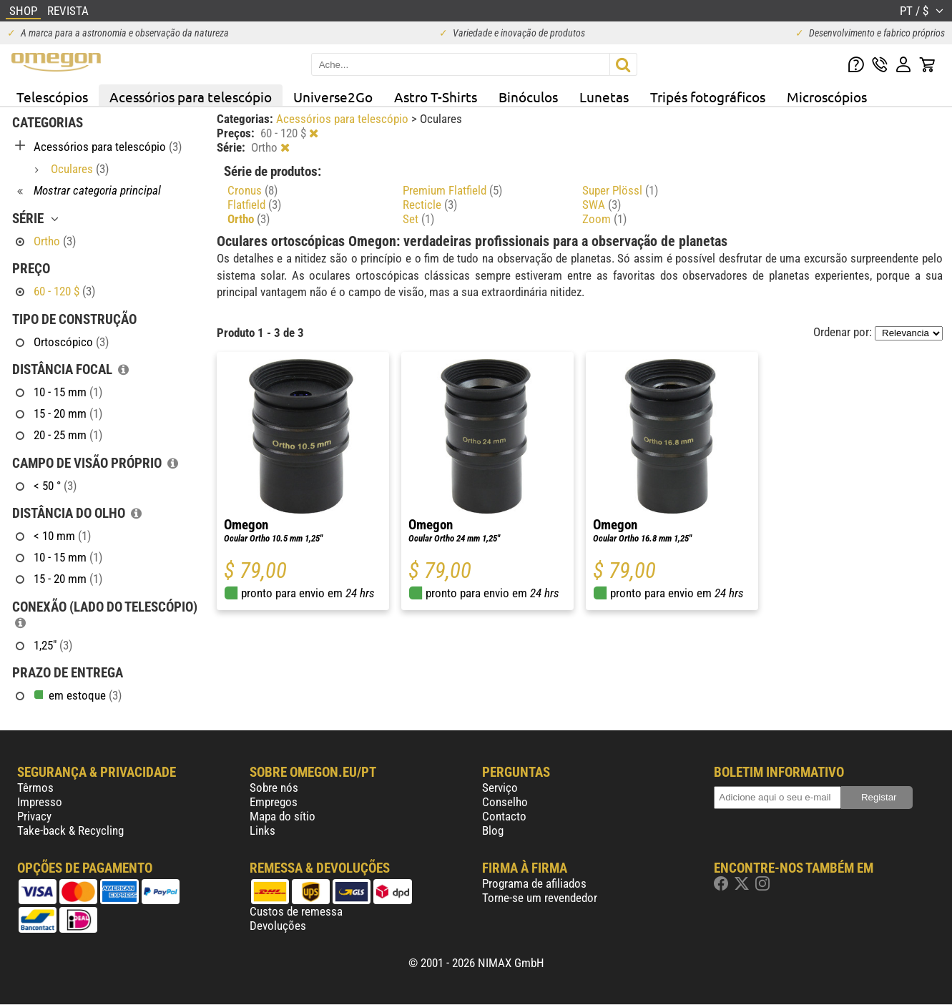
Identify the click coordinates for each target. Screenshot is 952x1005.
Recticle (430, 204)
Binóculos (528, 96)
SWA (601, 204)
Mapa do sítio (282, 816)
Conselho (505, 802)
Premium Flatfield (452, 190)
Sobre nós (274, 787)
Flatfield (254, 204)
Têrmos (35, 787)
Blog (493, 830)
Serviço (500, 787)
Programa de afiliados (534, 883)
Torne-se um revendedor (539, 898)
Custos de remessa (296, 911)
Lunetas (604, 96)
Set (418, 219)
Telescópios (52, 96)
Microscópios (827, 96)
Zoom (604, 219)
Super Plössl (620, 190)
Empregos (274, 802)
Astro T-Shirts (435, 96)
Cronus (252, 190)
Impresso (39, 802)
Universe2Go (333, 96)
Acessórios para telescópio (190, 96)
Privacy (34, 816)
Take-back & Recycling (70, 830)
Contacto (504, 816)
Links (262, 830)
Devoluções (278, 925)
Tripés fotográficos (707, 96)
